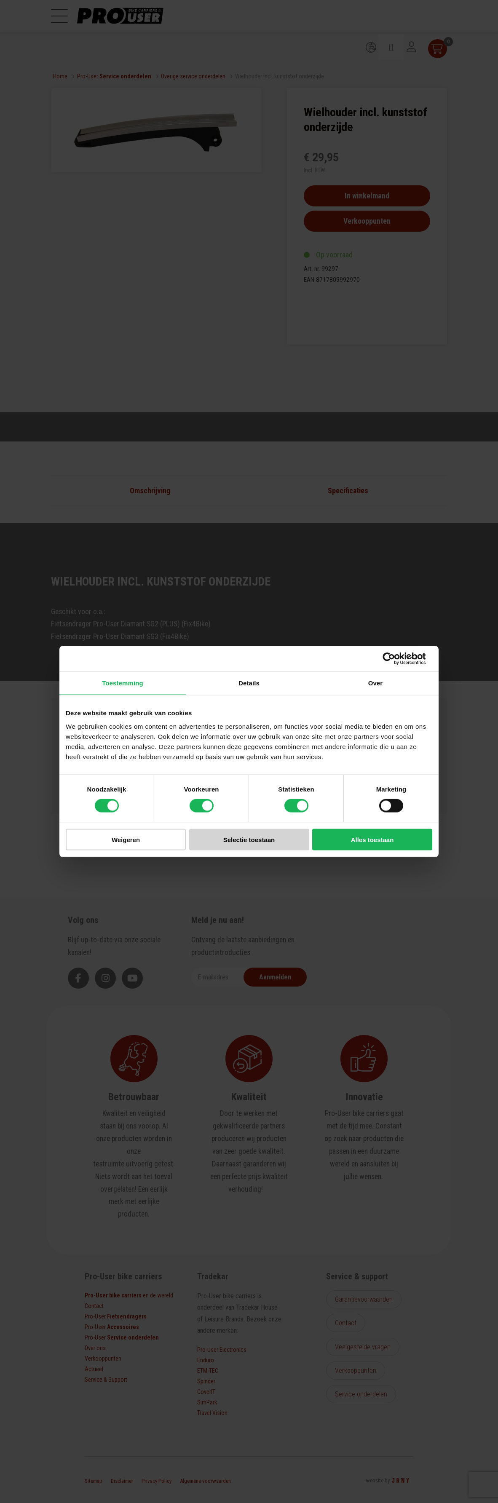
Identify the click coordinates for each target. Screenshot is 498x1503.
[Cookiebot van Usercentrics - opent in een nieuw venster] (395, 659)
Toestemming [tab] (122, 683)
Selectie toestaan (249, 839)
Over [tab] (375, 683)
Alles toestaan (372, 839)
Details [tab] (249, 683)
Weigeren (126, 839)
